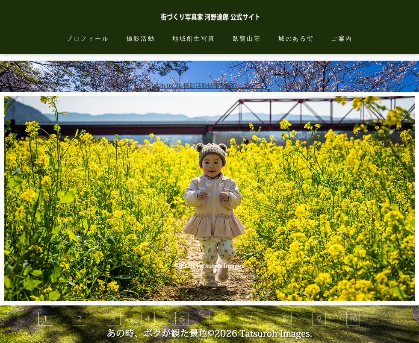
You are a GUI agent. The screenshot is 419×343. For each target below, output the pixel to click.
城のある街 (296, 38)
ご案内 (342, 38)
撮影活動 (141, 38)
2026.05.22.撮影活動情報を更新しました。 (209, 85)
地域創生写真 (193, 38)
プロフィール (87, 38)
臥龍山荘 (247, 38)
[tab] (45, 318)
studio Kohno (199, 337)
